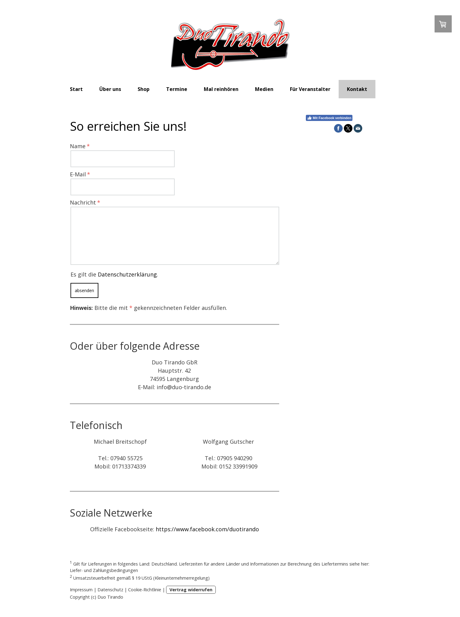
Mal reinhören (221, 89)
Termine (176, 89)
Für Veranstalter (310, 89)
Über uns (110, 89)
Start (76, 89)
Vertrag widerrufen (190, 590)
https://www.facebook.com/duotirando (207, 529)
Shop (144, 89)
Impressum (81, 590)
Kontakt (357, 89)
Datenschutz (110, 590)
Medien (264, 89)
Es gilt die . (114, 274)
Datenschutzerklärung (127, 274)
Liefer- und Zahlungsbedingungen (104, 570)
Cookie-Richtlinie (144, 590)
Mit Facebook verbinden (329, 117)
